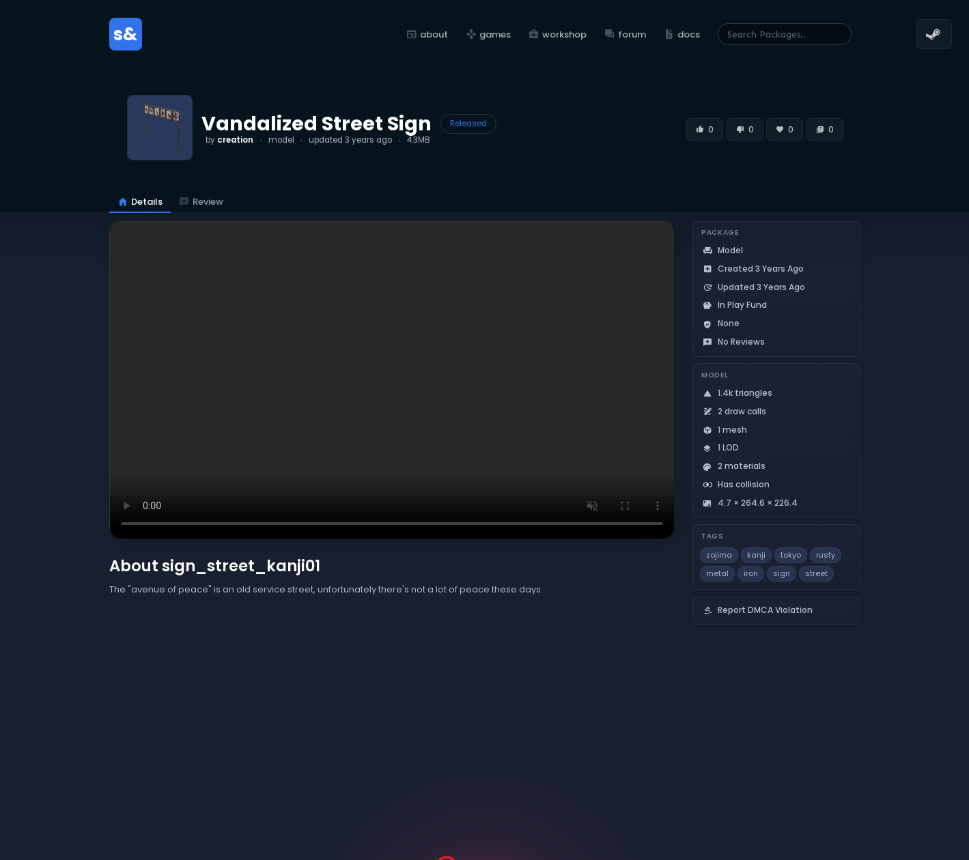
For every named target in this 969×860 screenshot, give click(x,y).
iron (751, 573)
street (816, 573)
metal (717, 573)
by (229, 139)
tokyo (791, 554)
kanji (756, 554)
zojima (719, 554)
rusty (825, 554)
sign (781, 573)
